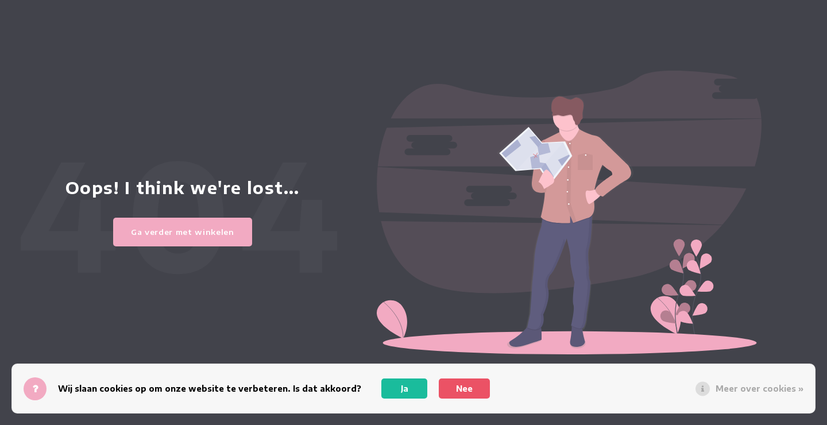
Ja (404, 388)
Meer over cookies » (759, 388)
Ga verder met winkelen (182, 232)
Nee (464, 388)
